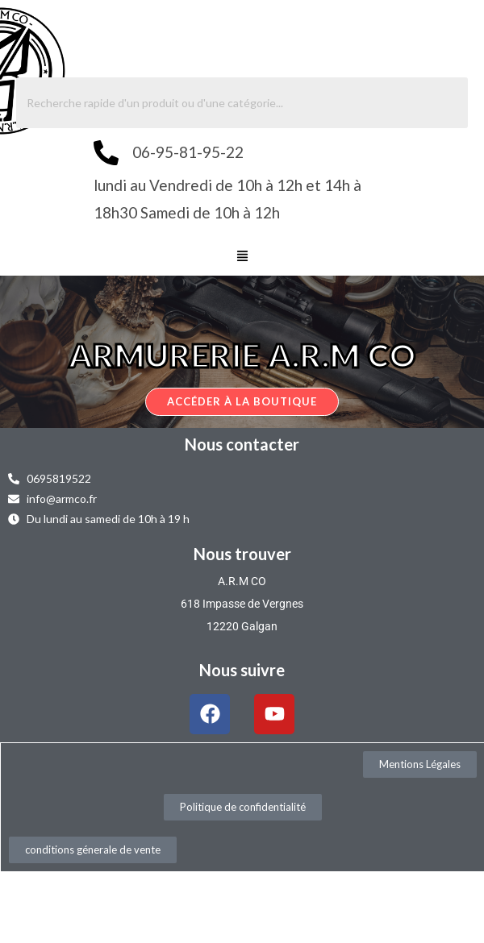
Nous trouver (242, 553)
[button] (242, 257)
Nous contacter (242, 444)
